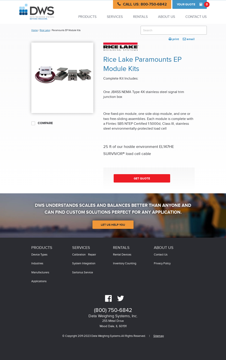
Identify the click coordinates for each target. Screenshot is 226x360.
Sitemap (158, 336)
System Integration (83, 263)
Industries (37, 263)
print (174, 39)
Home (34, 30)
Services (115, 17)
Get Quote (142, 178)
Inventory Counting (124, 263)
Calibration (79, 254)
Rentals (140, 17)
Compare (42, 123)
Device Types (39, 254)
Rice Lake (45, 30)
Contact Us (196, 17)
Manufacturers (40, 272)
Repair (92, 254)
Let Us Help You (113, 225)
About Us (166, 17)
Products (87, 17)
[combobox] (174, 30)
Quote (192, 4)
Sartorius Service (82, 272)
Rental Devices (122, 254)
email (189, 39)
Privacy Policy (162, 263)
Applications (39, 281)
